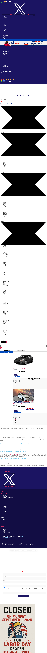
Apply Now (4, 29)
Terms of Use (6, 497)
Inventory (4, 30)
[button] (18, 26)
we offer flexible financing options (12, 414)
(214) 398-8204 (8, 431)
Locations (4, 31)
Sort (15, 350)
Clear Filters (44, 350)
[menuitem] (24, 130)
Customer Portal (5, 35)
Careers (4, 36)
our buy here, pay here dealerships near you (16, 421)
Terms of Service (32, 559)
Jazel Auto (21, 496)
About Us (4, 34)
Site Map (10, 497)
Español (4, 25)
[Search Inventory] (23, 99)
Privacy (3, 497)
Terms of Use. (16, 643)
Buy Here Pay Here (6, 64)
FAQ (3, 37)
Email (3, 551)
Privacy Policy (27, 559)
